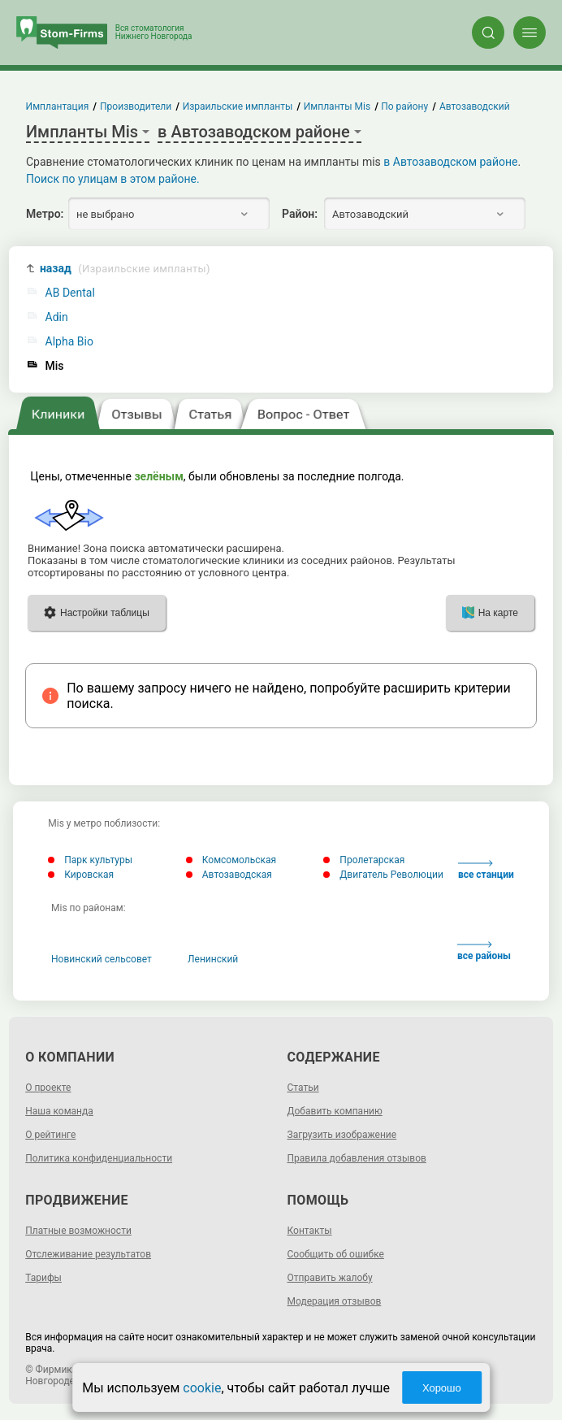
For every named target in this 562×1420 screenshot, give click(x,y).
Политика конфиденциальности (98, 1158)
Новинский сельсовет (101, 959)
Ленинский (213, 959)
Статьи (303, 1087)
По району (405, 106)
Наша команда (59, 1111)
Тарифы (43, 1277)
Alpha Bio (69, 342)
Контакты (309, 1230)
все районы (484, 951)
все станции (486, 870)
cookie (202, 1388)
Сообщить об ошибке (335, 1254)
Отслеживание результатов (88, 1254)
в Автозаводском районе (450, 161)
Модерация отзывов (334, 1301)
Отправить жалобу (330, 1277)
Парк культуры (90, 860)
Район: (300, 213)
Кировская (81, 874)
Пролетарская (363, 860)
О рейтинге (50, 1134)
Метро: (44, 213)
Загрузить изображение (342, 1134)
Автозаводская (229, 874)
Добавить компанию (335, 1111)
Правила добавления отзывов (356, 1158)
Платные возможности (78, 1230)
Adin (56, 317)
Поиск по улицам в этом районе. (113, 178)
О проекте (48, 1087)
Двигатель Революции (383, 874)
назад (125, 269)
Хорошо (441, 1388)
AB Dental (70, 293)
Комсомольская (231, 860)
